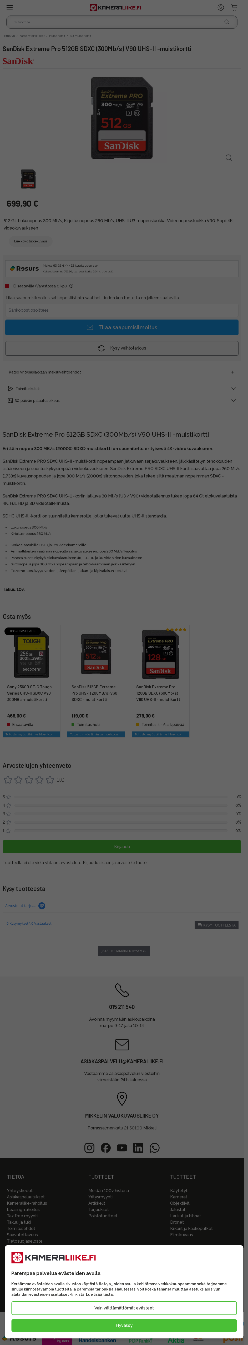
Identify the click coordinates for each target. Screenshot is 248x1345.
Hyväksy (124, 1325)
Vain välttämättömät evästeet (124, 1308)
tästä (108, 1294)
